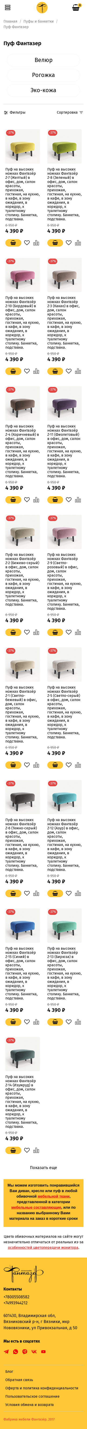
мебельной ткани (53, 1196)
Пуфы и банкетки (38, 21)
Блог (9, 1371)
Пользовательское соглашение (32, 1396)
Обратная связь (19, 1380)
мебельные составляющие (36, 1207)
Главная (10, 21)
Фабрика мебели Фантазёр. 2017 (29, 1419)
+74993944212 (15, 1303)
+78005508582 (16, 1297)
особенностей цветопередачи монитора (43, 1247)
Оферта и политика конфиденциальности (41, 1388)
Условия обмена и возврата (29, 1404)
